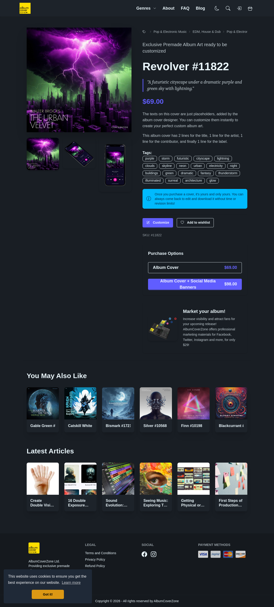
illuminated (153, 180)
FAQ (185, 8)
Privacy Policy (95, 559)
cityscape (203, 158)
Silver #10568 (155, 426)
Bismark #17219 (120, 426)
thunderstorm (227, 173)
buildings (151, 173)
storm (166, 158)
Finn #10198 (191, 426)
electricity (216, 166)
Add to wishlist (195, 222)
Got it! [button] (48, 594)
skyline (167, 166)
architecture (193, 180)
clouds (149, 166)
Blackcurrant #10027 (237, 426)
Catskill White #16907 (87, 426)
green (169, 173)
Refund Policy (95, 566)
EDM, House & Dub (207, 32)
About (168, 8)
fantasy (206, 173)
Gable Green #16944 (48, 426)
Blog (200, 8)
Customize (157, 222)
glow (212, 180)
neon (182, 166)
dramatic (187, 173)
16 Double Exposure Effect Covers (80, 505)
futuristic (183, 158)
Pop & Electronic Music (170, 32)
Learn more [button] (71, 583)
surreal (173, 180)
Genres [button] (146, 8)
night (233, 166)
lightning (223, 158)
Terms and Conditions (100, 553)
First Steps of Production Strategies (230, 505)
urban (198, 166)
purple (149, 158)
